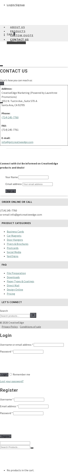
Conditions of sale (30, 326)
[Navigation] (1, 102)
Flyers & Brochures (17, 244)
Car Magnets (14, 235)
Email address (9, 406)
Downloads (13, 277)
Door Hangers (15, 239)
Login (4, 374)
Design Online (15, 289)
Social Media (14, 252)
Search (4, 310)
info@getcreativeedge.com (17, 142)
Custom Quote (21, 35)
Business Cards (15, 231)
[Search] (33, 315)
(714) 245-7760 (10, 117)
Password (6, 351)
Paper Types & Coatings (20, 281)
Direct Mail (13, 285)
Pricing (11, 293)
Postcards (13, 248)
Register (5, 436)
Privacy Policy (10, 326)
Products (17, 31)
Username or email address (16, 344)
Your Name (11, 177)
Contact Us (19, 39)
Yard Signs (12, 256)
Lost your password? (12, 381)
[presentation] (26, 363)
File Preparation (16, 273)
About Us (17, 27)
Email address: (29, 184)
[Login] (1, 65)
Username (7, 399)
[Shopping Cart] (2, 83)
